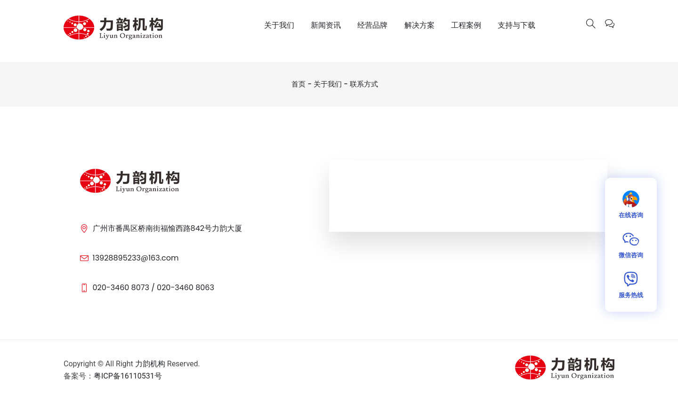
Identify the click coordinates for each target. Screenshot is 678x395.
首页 (298, 84)
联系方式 (364, 84)
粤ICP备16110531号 (128, 375)
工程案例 (466, 25)
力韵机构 (150, 363)
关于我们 (279, 25)
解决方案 (419, 25)
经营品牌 (372, 25)
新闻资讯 (326, 25)
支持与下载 (516, 25)
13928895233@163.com (136, 258)
